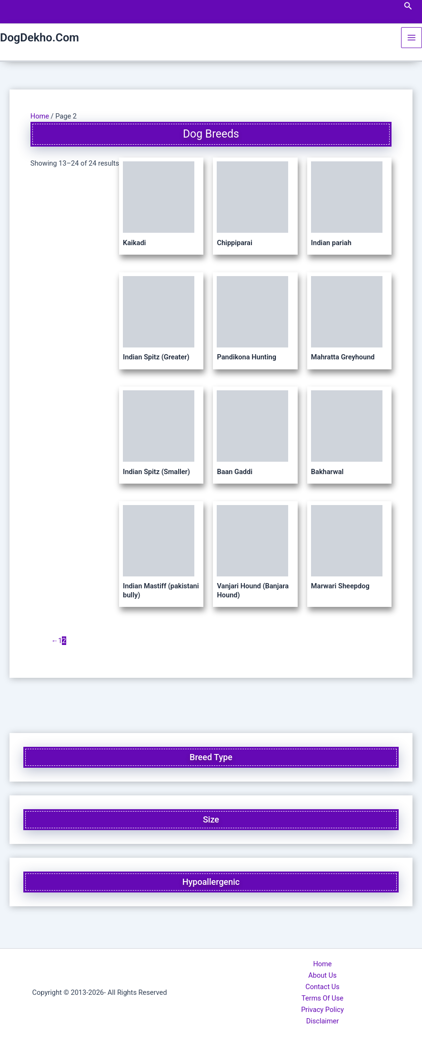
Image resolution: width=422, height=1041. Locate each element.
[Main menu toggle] (411, 37)
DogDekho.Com (39, 37)
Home (39, 116)
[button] (408, 6)
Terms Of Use (322, 998)
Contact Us (322, 986)
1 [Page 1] (60, 640)
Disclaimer (322, 1021)
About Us (322, 975)
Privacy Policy (322, 1009)
